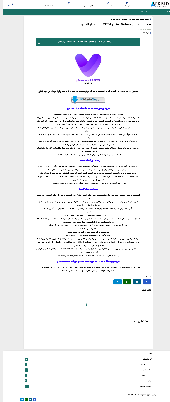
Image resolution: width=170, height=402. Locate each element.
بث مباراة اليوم (85, 375)
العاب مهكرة (85, 370)
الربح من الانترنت (85, 364)
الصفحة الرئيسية (160, 12)
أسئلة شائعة (46, 4)
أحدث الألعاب (85, 359)
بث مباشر (65, 4)
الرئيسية (124, 4)
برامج (85, 380)
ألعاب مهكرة (104, 4)
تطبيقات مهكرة (85, 4)
